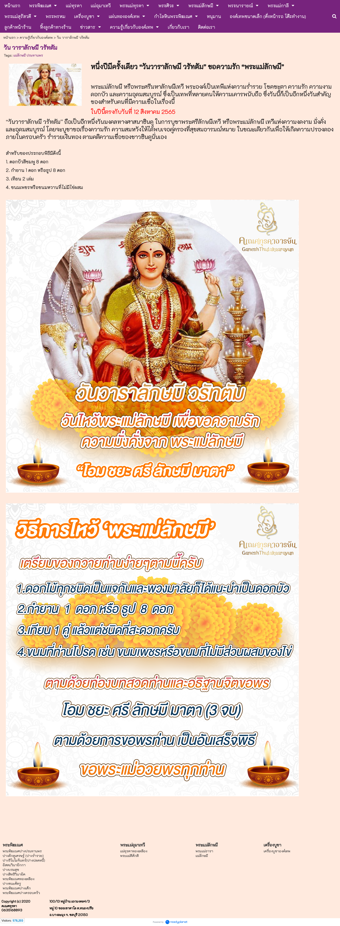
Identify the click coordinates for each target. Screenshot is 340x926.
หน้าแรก (9, 37)
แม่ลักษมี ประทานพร (28, 55)
